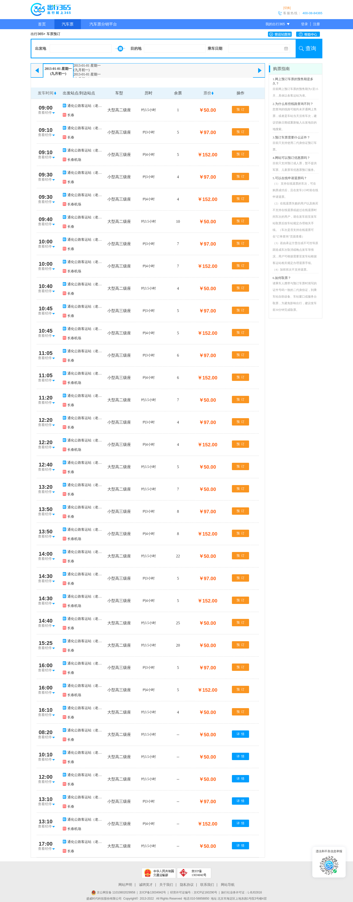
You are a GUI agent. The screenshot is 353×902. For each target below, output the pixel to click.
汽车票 (68, 24)
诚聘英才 (146, 885)
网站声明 (125, 885)
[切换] (287, 8)
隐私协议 (187, 885)
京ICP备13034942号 (152, 892)
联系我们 (207, 885)
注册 (316, 24)
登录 (304, 24)
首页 (42, 24)
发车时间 (45, 93)
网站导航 (228, 885)
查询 (310, 48)
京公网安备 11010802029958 (113, 892)
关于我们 (166, 885)
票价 (207, 93)
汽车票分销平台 (103, 24)
